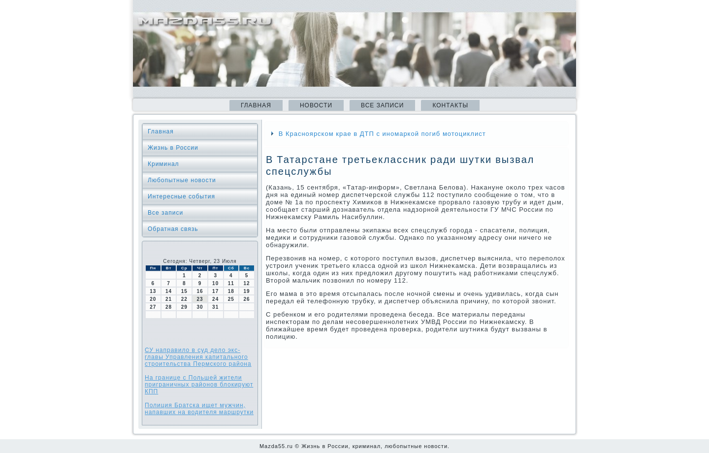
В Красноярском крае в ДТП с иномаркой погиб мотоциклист (382, 133)
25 (231, 299)
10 (215, 283)
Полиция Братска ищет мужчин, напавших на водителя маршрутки (199, 409)
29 (184, 307)
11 (231, 283)
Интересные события (181, 196)
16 (199, 291)
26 (247, 299)
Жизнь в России (173, 147)
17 (215, 291)
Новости (316, 105)
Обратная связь (173, 229)
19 (247, 291)
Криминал (163, 164)
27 (153, 307)
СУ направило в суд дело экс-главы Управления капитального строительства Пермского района (198, 357)
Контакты (450, 105)
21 (168, 299)
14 (168, 291)
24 (215, 299)
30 (199, 307)
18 (231, 291)
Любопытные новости (182, 180)
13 (153, 291)
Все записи (382, 105)
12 (247, 283)
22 (184, 299)
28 (168, 307)
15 (184, 291)
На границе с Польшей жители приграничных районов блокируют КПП (199, 384)
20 (153, 299)
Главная (256, 105)
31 (215, 307)
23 (199, 299)
